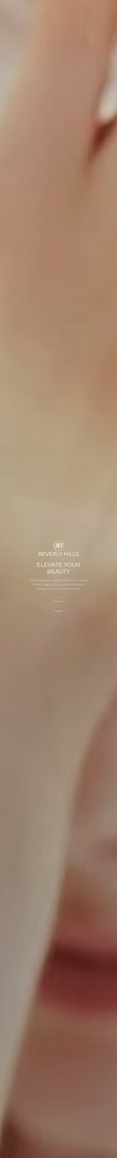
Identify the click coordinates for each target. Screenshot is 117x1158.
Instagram (58, 611)
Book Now (58, 601)
